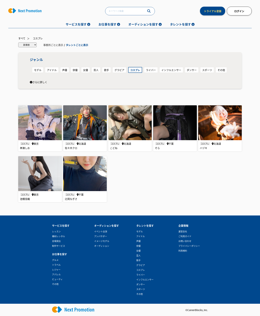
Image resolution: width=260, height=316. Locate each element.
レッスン (56, 231)
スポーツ (207, 70)
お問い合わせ (184, 241)
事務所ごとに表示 (53, 45)
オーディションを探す (143, 24)
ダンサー (192, 70)
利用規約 (182, 250)
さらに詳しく (38, 82)
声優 (64, 70)
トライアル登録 (212, 11)
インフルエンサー (171, 70)
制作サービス (58, 245)
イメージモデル (101, 241)
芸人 (96, 70)
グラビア (119, 70)
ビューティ (57, 279)
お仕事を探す (107, 24)
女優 (85, 70)
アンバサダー (100, 236)
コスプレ (38, 38)
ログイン (239, 11)
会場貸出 (56, 241)
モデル (37, 70)
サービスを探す (76, 24)
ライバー (151, 70)
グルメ (55, 259)
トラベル (56, 264)
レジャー (56, 269)
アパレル (56, 274)
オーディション (101, 245)
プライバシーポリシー (189, 245)
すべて (21, 38)
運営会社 (182, 231)
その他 (221, 70)
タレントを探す (180, 24)
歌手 (106, 70)
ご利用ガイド (184, 236)
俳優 (75, 70)
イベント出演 (100, 231)
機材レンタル (58, 236)
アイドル (52, 70)
